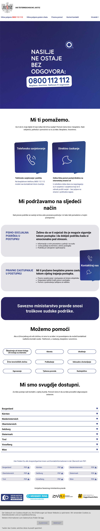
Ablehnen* (57, 523)
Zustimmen (43, 523)
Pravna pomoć (57, 17)
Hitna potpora (12, 17)
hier (42, 518)
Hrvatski (94, 17)
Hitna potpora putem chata (37, 17)
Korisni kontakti (73, 17)
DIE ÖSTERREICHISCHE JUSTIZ (20, 7)
